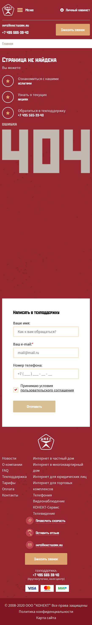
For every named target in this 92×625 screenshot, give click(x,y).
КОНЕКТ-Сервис (46, 507)
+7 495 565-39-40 (15, 32)
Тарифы (8, 482)
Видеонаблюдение (49, 501)
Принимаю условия (47, 388)
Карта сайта (46, 617)
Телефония (42, 495)
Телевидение (44, 513)
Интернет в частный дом (53, 458)
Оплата (8, 488)
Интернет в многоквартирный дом (58, 467)
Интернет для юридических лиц (60, 476)
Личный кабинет (75, 10)
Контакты (10, 495)
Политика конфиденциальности (46, 611)
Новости (9, 458)
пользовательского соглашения (47, 390)
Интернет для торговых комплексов (52, 485)
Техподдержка (14, 476)
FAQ (5, 470)
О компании (12, 464)
